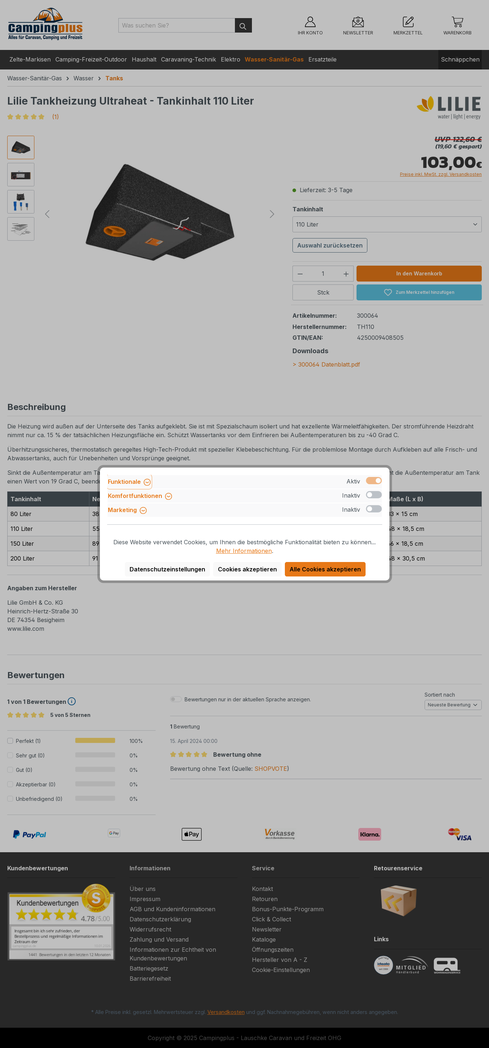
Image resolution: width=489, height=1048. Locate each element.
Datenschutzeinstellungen (167, 569)
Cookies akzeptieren (247, 569)
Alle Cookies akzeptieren (325, 569)
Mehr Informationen (244, 550)
